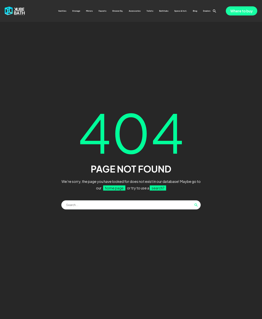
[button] (214, 11)
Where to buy (241, 11)
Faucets (102, 11)
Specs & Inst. (180, 11)
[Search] (131, 204)
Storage (76, 11)
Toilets (149, 11)
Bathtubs (163, 11)
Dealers (207, 11)
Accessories (135, 11)
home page (114, 188)
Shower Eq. (117, 11)
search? (158, 188)
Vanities (62, 11)
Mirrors (89, 11)
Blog (195, 11)
